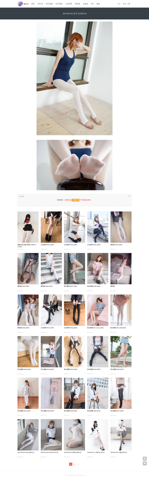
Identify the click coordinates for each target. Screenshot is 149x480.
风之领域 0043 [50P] (93, 369)
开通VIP (75, 199)
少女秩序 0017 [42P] (47, 327)
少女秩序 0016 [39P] (70, 327)
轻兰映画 (59, 4)
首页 (33, 4)
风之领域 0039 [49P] (70, 410)
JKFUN (40, 4)
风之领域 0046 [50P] (24, 369)
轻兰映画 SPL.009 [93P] (118, 327)
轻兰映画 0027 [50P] (70, 286)
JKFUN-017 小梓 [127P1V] (96, 452)
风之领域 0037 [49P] (117, 410)
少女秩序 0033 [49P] (47, 244)
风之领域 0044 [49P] (70, 369)
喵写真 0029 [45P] (23, 286)
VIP (92, 4)
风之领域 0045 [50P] (47, 369)
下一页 (78, 464)
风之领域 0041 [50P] (24, 410)
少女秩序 (68, 4)
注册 (128, 4)
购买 (98, 4)
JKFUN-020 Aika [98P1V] (25, 452)
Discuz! (82, 475)
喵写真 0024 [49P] (23, 327)
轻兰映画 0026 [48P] (93, 286)
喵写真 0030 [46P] (116, 244)
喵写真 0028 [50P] (46, 286)
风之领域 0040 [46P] (47, 410)
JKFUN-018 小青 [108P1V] (72, 452)
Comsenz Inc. (72, 475)
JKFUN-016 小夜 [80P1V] (118, 452)
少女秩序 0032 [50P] (70, 244)
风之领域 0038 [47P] (93, 410)
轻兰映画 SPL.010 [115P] (95, 327)
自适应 (85, 4)
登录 (124, 4)
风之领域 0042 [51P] (117, 369)
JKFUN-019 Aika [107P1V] (49, 452)
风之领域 (49, 4)
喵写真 (77, 4)
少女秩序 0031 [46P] (93, 244)
